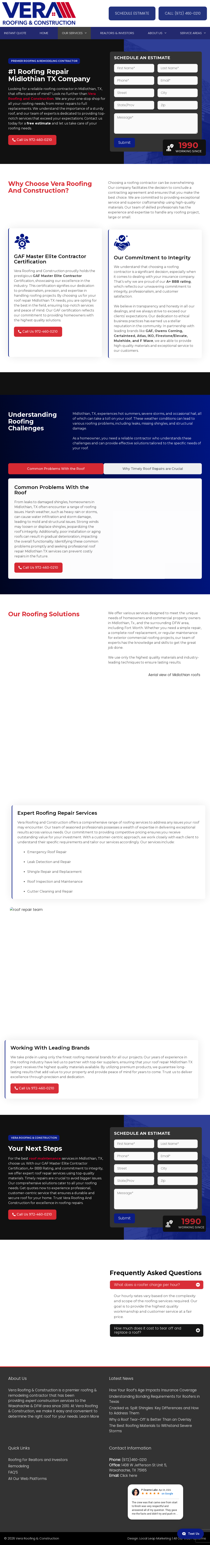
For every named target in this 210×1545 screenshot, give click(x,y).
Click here (128, 1475)
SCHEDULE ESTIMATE (132, 13)
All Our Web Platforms (27, 1478)
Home (44, 33)
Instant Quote (15, 33)
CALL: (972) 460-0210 (183, 13)
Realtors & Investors (117, 33)
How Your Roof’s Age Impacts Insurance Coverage (153, 1390)
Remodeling (18, 1466)
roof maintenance (45, 1158)
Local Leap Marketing (155, 1538)
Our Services (76, 33)
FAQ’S (13, 1472)
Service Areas (195, 33)
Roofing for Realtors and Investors (38, 1459)
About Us (159, 33)
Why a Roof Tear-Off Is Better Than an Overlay (150, 1419)
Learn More (89, 1416)
